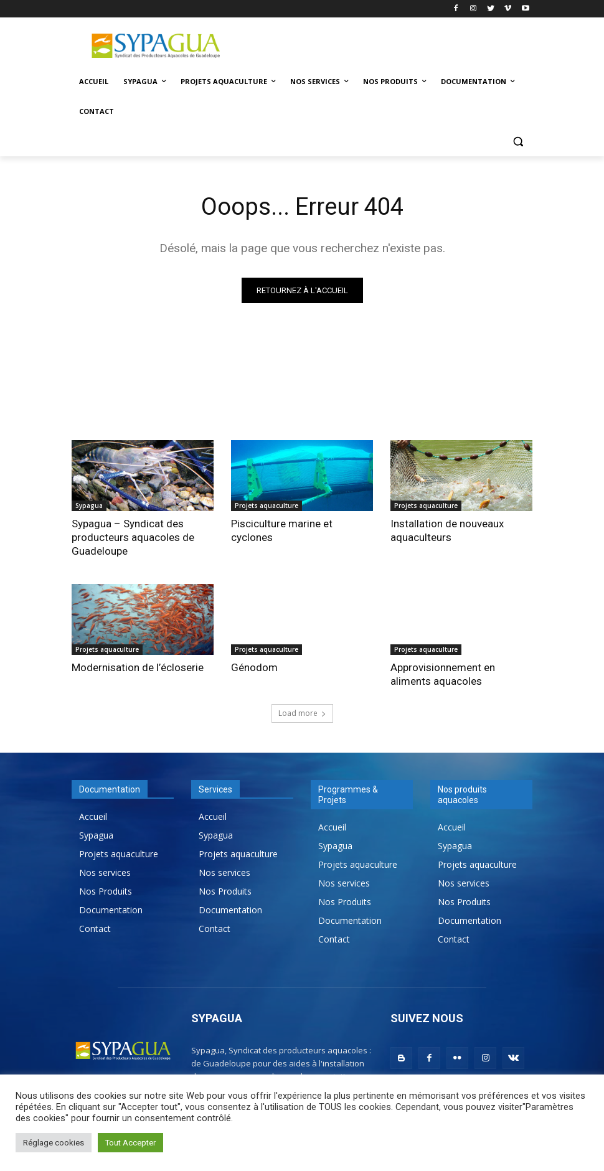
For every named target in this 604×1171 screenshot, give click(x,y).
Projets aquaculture (266, 505)
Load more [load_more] (302, 713)
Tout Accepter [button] (130, 1142)
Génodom (254, 667)
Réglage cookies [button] (53, 1142)
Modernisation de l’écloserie (138, 667)
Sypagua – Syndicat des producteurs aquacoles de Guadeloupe (133, 537)
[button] (517, 141)
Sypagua (89, 505)
